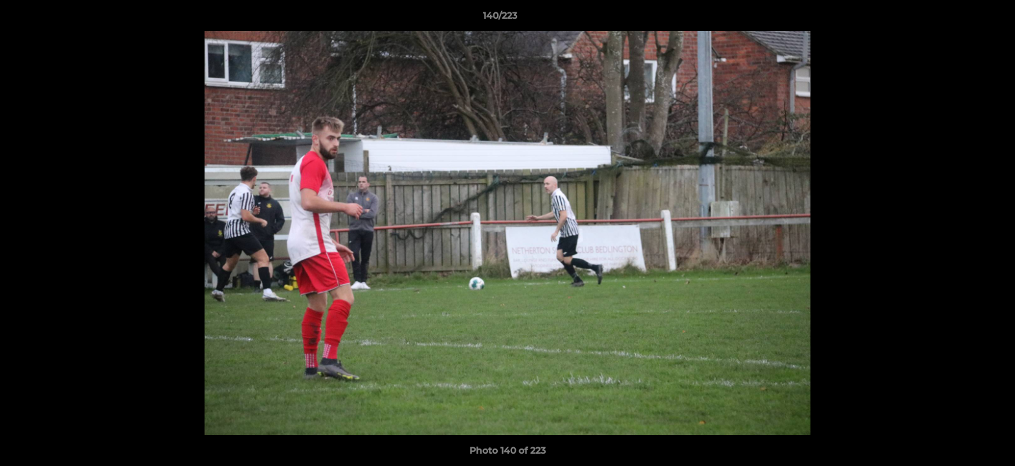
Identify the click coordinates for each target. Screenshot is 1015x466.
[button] (960, 19)
